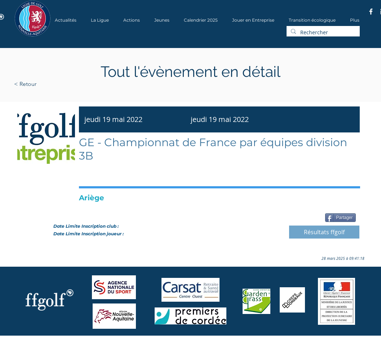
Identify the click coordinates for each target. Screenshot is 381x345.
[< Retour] (48, 84)
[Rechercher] (322, 32)
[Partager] (340, 217)
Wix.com (112, 342)
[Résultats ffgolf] (324, 232)
